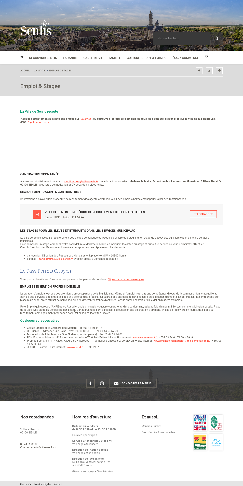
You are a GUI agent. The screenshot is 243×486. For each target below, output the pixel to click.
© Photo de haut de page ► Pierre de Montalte (92, 469)
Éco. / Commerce (168, 56)
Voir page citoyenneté (85, 442)
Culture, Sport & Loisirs (134, 56)
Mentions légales (42, 482)
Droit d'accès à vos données (158, 430)
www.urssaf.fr (76, 345)
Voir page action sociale (86, 451)
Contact (58, 482)
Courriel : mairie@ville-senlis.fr (38, 445)
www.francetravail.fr (145, 335)
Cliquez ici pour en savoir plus (126, 277)
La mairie (65, 56)
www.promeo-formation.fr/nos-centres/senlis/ (183, 339)
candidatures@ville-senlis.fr (81, 179)
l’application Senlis (39, 120)
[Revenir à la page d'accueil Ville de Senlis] (36, 32)
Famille (106, 56)
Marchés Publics (151, 424)
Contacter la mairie (131, 382)
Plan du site (25, 482)
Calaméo (86, 117)
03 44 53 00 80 (29, 442)
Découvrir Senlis (41, 56)
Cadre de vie (86, 56)
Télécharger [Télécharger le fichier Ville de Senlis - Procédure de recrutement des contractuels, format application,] (203, 212)
